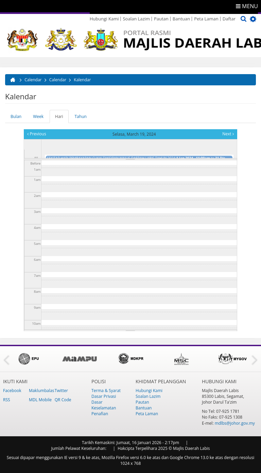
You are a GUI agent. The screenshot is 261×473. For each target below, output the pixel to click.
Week (38, 116)
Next (227, 134)
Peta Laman (206, 19)
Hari (61, 118)
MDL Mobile (40, 400)
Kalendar (82, 80)
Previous (36, 134)
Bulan (16, 116)
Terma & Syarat (106, 390)
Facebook (12, 390)
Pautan (161, 19)
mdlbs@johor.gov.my (235, 423)
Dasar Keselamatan (103, 405)
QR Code (63, 400)
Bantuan (181, 19)
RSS (6, 400)
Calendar (32, 80)
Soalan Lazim (136, 19)
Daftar (229, 19)
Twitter (61, 390)
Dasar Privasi (103, 396)
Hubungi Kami (104, 19)
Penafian (99, 414)
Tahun (81, 116)
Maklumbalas (41, 390)
